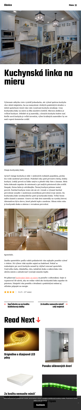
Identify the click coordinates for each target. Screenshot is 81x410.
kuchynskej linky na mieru (27, 277)
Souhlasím (40, 405)
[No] (78, 403)
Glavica (8, 5)
